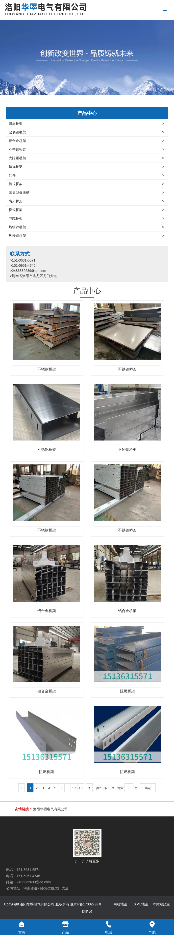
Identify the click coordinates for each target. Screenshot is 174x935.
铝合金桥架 (86, 141)
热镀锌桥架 (86, 227)
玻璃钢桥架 (86, 132)
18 (81, 788)
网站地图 (120, 904)
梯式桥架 (86, 210)
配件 (86, 175)
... (67, 788)
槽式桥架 (86, 184)
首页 (152, 89)
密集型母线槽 (86, 192)
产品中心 (167, 89)
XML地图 (141, 904)
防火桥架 (86, 201)
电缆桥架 (86, 218)
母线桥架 (86, 166)
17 (74, 788)
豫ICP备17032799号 (86, 904)
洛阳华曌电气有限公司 (50, 809)
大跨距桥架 (86, 158)
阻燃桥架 (86, 123)
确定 (148, 788)
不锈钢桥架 (86, 149)
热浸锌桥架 (86, 235)
